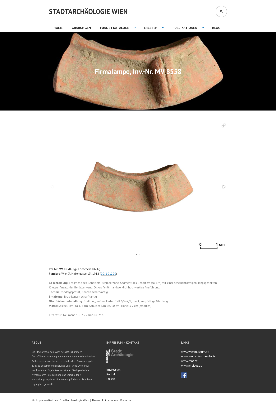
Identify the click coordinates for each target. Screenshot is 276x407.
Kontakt (111, 374)
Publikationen (184, 27)
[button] (224, 125)
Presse (110, 379)
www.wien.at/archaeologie (198, 356)
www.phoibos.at (191, 365)
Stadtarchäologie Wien (88, 11)
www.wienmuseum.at (195, 352)
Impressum (113, 369)
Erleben (151, 27)
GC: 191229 (108, 273)
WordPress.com (123, 400)
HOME (57, 27)
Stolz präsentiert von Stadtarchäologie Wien (60, 400)
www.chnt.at (189, 361)
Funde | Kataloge (114, 27)
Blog (216, 27)
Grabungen (81, 27)
